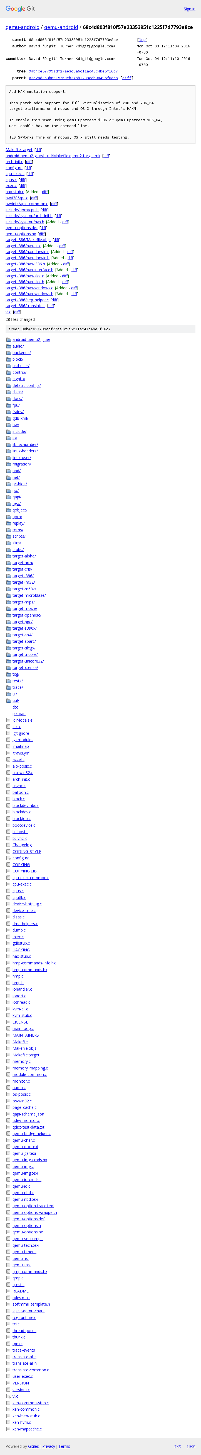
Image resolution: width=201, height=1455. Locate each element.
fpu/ (16, 405)
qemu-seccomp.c (28, 1238)
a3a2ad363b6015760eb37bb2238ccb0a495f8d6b (73, 77)
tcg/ (16, 674)
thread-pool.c (24, 1330)
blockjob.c (22, 818)
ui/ (15, 694)
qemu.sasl (22, 1264)
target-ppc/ (23, 621)
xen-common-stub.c (31, 1402)
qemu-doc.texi (25, 1146)
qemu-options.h (27, 1225)
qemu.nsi (21, 1258)
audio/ (18, 346)
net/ (16, 477)
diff (126, 77)
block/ (18, 359)
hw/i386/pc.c (17, 197)
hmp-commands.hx (30, 969)
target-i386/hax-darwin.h (27, 257)
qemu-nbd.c (23, 1192)
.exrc (17, 726)
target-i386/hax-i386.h (25, 263)
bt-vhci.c (20, 838)
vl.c (8, 311)
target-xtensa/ (25, 667)
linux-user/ (22, 457)
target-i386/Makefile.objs (28, 239)
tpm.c (18, 1343)
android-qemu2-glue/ (31, 339)
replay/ (19, 523)
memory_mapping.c (30, 1068)
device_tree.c (24, 910)
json (191, 1446)
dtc (15, 707)
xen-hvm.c (22, 1422)
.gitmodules (23, 739)
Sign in (189, 8)
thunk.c (19, 1337)
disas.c (18, 917)
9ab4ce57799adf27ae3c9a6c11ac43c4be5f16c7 (73, 71)
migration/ (22, 464)
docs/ (18, 398)
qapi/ (17, 496)
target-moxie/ (25, 608)
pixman (19, 713)
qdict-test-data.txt (28, 1127)
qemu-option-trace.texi (33, 1205)
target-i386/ (23, 575)
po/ (16, 490)
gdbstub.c (21, 943)
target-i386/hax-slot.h (25, 281)
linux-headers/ (25, 451)
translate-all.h (25, 1363)
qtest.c (18, 1284)
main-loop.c (23, 1028)
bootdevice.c (24, 825)
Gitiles (33, 1446)
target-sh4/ (23, 634)
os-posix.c (22, 1094)
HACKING (21, 949)
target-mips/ (24, 602)
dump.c (19, 930)
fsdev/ (18, 411)
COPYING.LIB (25, 871)
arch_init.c (14, 161)
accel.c (18, 759)
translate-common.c (31, 1369)
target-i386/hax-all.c (23, 245)
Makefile (20, 1041)
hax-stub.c (15, 191)
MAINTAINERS (26, 1035)
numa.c (19, 1087)
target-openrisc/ (27, 615)
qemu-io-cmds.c (27, 1179)
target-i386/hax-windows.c (29, 287)
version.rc (21, 1389)
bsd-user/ (21, 365)
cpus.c (11, 179)
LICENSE (20, 1022)
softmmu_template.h (31, 1304)
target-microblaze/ (29, 595)
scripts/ (19, 536)
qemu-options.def (22, 227)
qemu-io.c (21, 1186)
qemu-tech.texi (26, 1245)
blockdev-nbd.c (26, 805)
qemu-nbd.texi (25, 1199)
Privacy (48, 1446)
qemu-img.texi (25, 1173)
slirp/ (17, 542)
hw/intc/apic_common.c (27, 203)
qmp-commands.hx (30, 1271)
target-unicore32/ (28, 661)
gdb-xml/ (20, 418)
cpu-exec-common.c (31, 877)
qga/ (17, 503)
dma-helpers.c (25, 923)
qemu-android (22, 27)
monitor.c (21, 1081)
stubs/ (18, 549)
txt (177, 1446)
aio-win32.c (23, 772)
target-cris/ (22, 569)
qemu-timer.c (24, 1251)
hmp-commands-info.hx (34, 963)
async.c (19, 785)
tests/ (18, 680)
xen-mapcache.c (27, 1429)
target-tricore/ (25, 654)
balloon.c (21, 792)
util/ (16, 700)
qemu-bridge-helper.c (32, 1133)
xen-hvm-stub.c (26, 1415)
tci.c (16, 1324)
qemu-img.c (23, 1166)
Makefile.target (19, 149)
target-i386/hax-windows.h (29, 293)
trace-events (24, 1350)
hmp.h (18, 982)
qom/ (17, 516)
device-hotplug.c (27, 903)
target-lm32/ (24, 582)
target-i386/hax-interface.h (29, 269)
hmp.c (18, 976)
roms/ (18, 529)
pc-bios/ (20, 483)
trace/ (18, 687)
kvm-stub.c (22, 1015)
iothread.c (21, 1002)
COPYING (21, 864)
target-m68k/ (24, 588)
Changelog (22, 844)
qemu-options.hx (21, 233)
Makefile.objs (24, 1048)
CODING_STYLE (27, 851)
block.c (19, 798)
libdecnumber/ (25, 444)
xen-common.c (26, 1409)
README (21, 1291)
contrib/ (19, 372)
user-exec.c (23, 1376)
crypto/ (19, 378)
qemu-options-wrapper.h (35, 1212)
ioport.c (19, 995)
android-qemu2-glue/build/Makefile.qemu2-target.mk (53, 155)
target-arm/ (23, 562)
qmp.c (18, 1278)
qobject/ (20, 510)
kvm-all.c (20, 1009)
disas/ (18, 391)
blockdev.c (22, 811)
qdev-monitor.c (26, 1120)
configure (14, 167)
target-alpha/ (24, 556)
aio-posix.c (22, 766)
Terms (64, 1446)
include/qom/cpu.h (22, 209)
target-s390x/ (25, 628)
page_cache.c (24, 1107)
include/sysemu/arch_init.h (29, 215)
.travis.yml (21, 753)
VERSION (21, 1383)
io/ (15, 437)
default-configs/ (27, 385)
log (142, 39)
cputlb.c (19, 897)
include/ (19, 431)
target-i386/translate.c (25, 305)
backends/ (22, 352)
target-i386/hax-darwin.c (27, 251)
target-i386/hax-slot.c (25, 275)
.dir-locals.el (23, 720)
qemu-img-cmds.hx (30, 1159)
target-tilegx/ (24, 648)
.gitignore (21, 733)
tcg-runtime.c (24, 1317)
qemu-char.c (24, 1140)
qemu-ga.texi (24, 1153)
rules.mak (21, 1297)
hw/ (16, 424)
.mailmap (21, 746)
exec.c (11, 185)
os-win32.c (22, 1101)
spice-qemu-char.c (29, 1310)
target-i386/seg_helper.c (27, 299)
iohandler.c (22, 989)
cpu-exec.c (15, 173)
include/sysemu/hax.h (25, 221)
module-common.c (30, 1074)
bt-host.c (20, 831)
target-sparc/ (24, 641)
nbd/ (17, 470)
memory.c (22, 1061)
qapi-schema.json (28, 1114)
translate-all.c (24, 1356)
